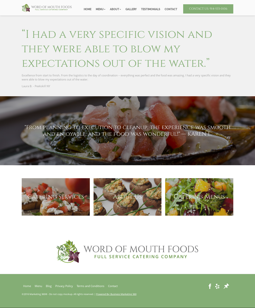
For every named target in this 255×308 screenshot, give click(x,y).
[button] (101, 9)
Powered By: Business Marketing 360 (116, 294)
